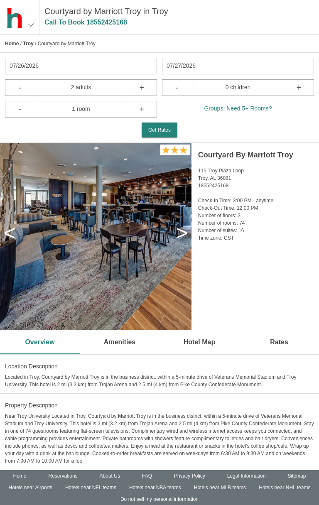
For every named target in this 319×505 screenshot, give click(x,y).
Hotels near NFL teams (90, 487)
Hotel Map (199, 342)
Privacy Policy (189, 476)
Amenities (119, 342)
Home (12, 44)
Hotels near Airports (30, 487)
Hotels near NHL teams (284, 487)
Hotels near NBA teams (155, 487)
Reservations (63, 476)
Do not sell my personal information (159, 499)
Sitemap (296, 476)
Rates (279, 342)
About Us (110, 476)
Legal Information (246, 476)
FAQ (147, 476)
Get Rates (159, 130)
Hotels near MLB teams (220, 487)
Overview (39, 342)
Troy (28, 44)
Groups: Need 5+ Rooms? (238, 108)
